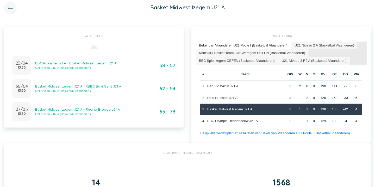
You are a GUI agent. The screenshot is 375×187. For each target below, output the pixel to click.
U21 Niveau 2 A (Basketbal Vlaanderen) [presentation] (324, 45)
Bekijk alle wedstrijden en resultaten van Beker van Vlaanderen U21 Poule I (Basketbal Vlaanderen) (275, 133)
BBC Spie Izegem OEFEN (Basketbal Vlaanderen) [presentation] (236, 61)
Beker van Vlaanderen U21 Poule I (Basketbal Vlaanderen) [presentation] (243, 45)
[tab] (243, 46)
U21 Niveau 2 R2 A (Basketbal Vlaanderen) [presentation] (314, 61)
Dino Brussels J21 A (222, 98)
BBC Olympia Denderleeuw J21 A (232, 121)
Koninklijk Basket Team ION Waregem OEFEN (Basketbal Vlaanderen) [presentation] (252, 53)
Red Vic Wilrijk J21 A (223, 86)
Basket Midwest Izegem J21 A (229, 109)
